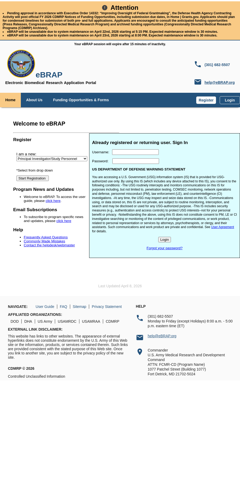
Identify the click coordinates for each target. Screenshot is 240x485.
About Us (34, 100)
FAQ (63, 306)
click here (53, 201)
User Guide (45, 306)
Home (10, 100)
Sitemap (79, 306)
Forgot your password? (165, 248)
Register (206, 100)
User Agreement (222, 227)
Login (230, 100)
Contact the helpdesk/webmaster (49, 245)
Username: (100, 152)
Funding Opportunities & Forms (81, 100)
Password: (100, 161)
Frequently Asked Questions (46, 237)
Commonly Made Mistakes (44, 241)
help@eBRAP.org (219, 82)
